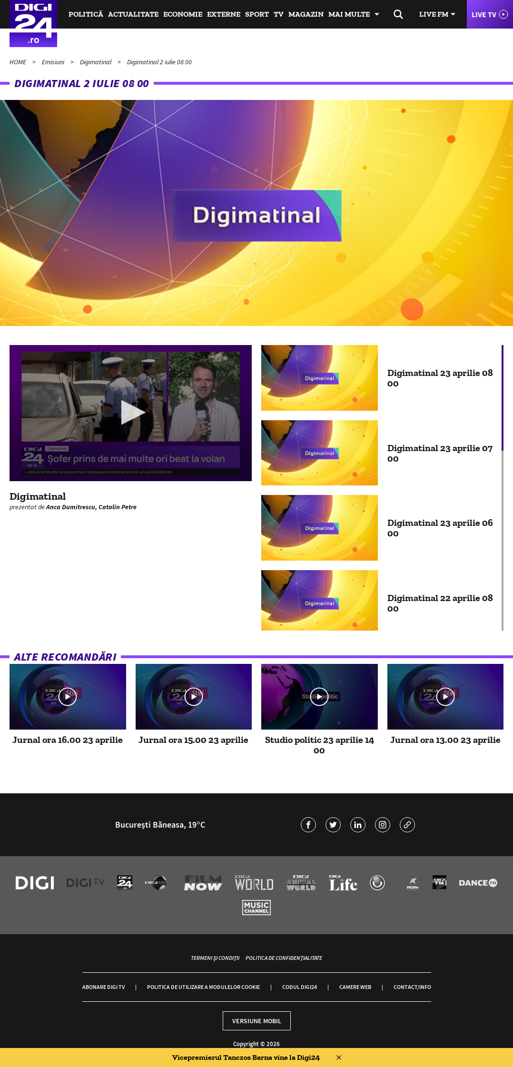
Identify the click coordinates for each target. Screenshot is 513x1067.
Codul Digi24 (299, 986)
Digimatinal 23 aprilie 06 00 (440, 528)
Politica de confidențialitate (284, 957)
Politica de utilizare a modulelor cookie (203, 986)
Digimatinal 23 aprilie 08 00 (440, 378)
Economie (182, 14)
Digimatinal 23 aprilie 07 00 (440, 453)
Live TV (484, 14)
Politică (86, 14)
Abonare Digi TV (103, 986)
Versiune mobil (256, 1021)
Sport (257, 14)
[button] (130, 412)
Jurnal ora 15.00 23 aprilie (193, 739)
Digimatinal (96, 62)
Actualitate (133, 14)
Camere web (355, 986)
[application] (131, 413)
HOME (19, 62)
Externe (223, 14)
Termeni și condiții (215, 957)
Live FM (433, 14)
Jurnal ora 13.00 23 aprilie (445, 739)
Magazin (306, 14)
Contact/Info (412, 986)
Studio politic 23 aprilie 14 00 (319, 745)
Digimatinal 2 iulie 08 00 (159, 62)
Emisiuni (54, 62)
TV (279, 14)
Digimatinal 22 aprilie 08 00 (440, 603)
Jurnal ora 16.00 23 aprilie (67, 739)
